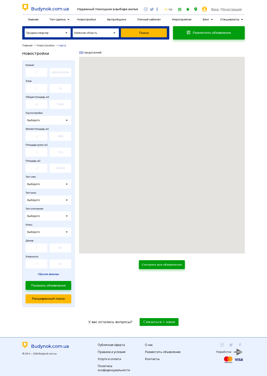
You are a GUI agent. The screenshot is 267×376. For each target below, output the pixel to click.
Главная (33, 19)
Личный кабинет (149, 19)
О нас (149, 345)
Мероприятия (181, 19)
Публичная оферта (111, 345)
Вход (215, 9)
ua (170, 9)
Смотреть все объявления (162, 264)
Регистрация (231, 9)
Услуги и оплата (109, 359)
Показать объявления (48, 285)
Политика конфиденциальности (114, 368)
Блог (206, 19)
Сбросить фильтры (48, 274)
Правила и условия (111, 352)
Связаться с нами (159, 322)
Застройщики (116, 19)
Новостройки (86, 19)
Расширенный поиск (48, 298)
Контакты (152, 359)
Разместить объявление (163, 352)
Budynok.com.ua (50, 9)
